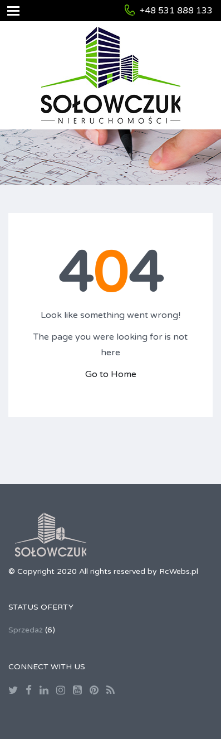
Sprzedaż (25, 630)
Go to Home (110, 374)
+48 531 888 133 (176, 10)
